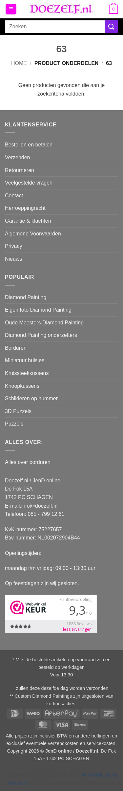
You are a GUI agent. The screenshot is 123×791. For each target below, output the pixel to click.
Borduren (16, 348)
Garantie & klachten (28, 221)
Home (19, 63)
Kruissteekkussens (27, 373)
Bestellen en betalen (28, 144)
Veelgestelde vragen (28, 183)
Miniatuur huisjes (24, 360)
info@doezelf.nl (39, 506)
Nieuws (13, 259)
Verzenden (17, 157)
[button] (11, 9)
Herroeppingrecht (25, 208)
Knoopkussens (22, 386)
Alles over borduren (28, 462)
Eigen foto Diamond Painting (38, 310)
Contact (14, 195)
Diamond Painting (25, 297)
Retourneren (19, 170)
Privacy (13, 246)
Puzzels (14, 424)
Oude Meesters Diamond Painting (44, 322)
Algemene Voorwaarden (33, 233)
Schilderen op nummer (31, 398)
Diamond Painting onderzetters (41, 335)
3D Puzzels (18, 411)
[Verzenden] (111, 26)
